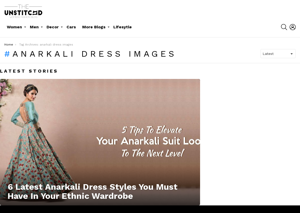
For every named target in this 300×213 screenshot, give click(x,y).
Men (34, 27)
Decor (53, 27)
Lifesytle (122, 27)
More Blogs (93, 27)
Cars (71, 27)
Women (14, 27)
